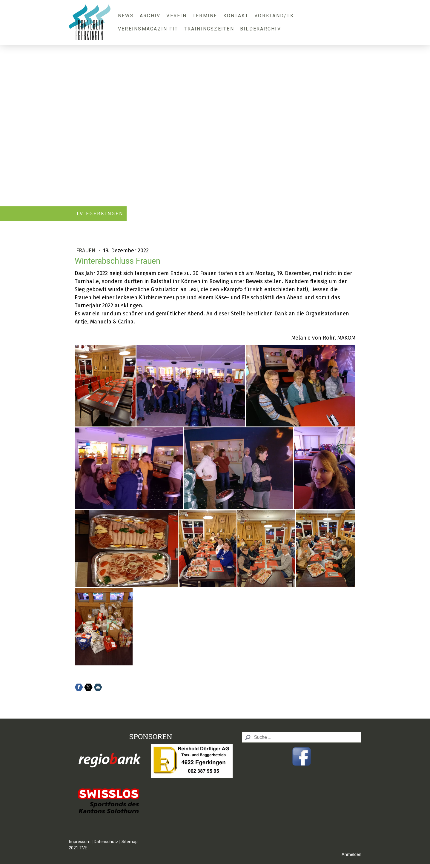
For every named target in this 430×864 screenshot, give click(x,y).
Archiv (150, 16)
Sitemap (130, 841)
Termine (205, 16)
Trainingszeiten (209, 29)
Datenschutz (106, 841)
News (126, 16)
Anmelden (351, 854)
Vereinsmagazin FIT (148, 29)
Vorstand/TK (274, 16)
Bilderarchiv (260, 29)
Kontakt (236, 16)
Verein (176, 16)
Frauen (86, 250)
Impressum (79, 841)
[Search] (301, 737)
